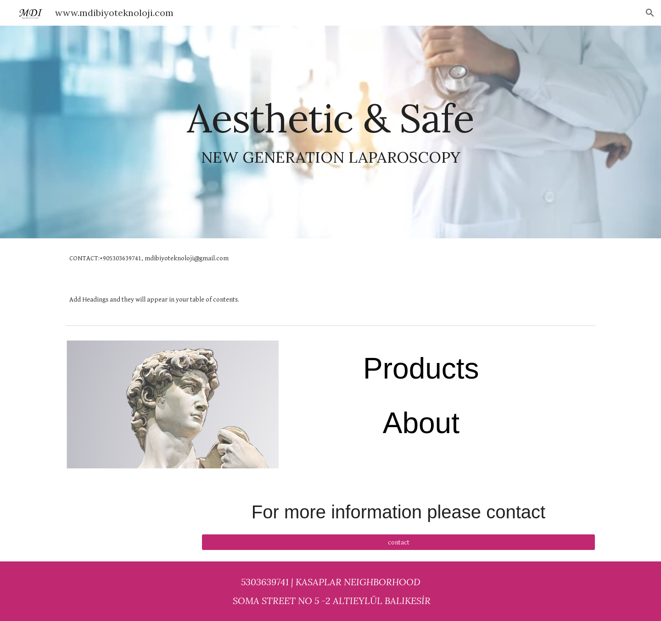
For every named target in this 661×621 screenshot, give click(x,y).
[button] (650, 13)
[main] (330, 132)
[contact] (398, 542)
